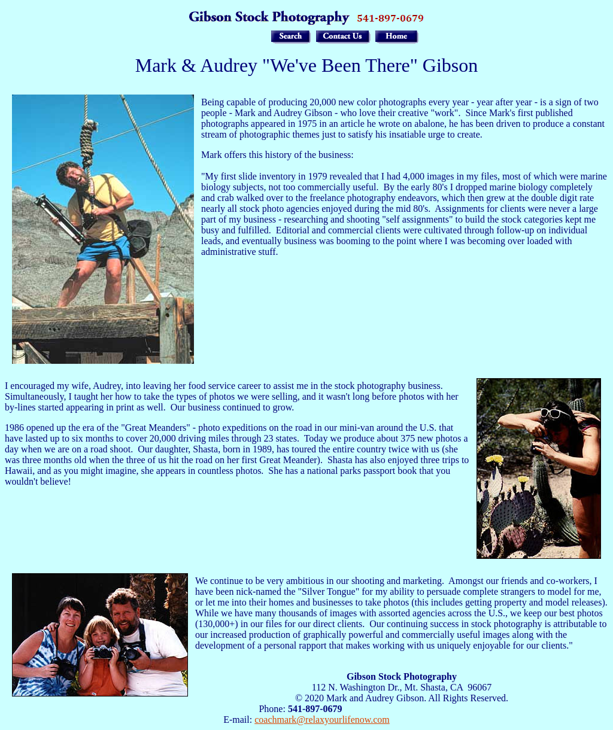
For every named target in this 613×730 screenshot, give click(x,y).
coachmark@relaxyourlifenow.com (322, 719)
